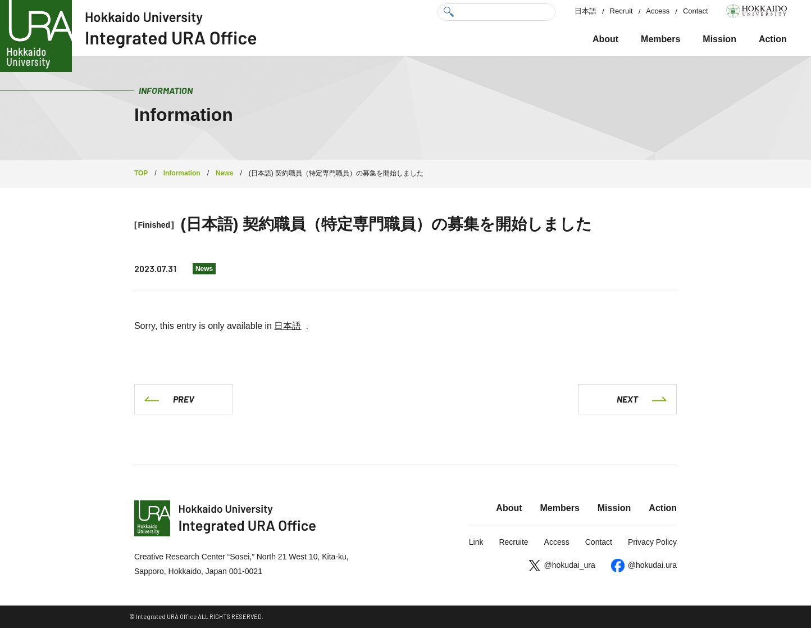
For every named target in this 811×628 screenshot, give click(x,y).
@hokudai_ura (569, 565)
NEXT (627, 399)
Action (773, 39)
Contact (695, 11)
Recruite (513, 541)
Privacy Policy (652, 541)
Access (657, 11)
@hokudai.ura (652, 565)
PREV (183, 399)
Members (660, 39)
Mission (719, 39)
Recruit (621, 11)
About (605, 39)
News (204, 269)
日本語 (585, 11)
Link (476, 541)
